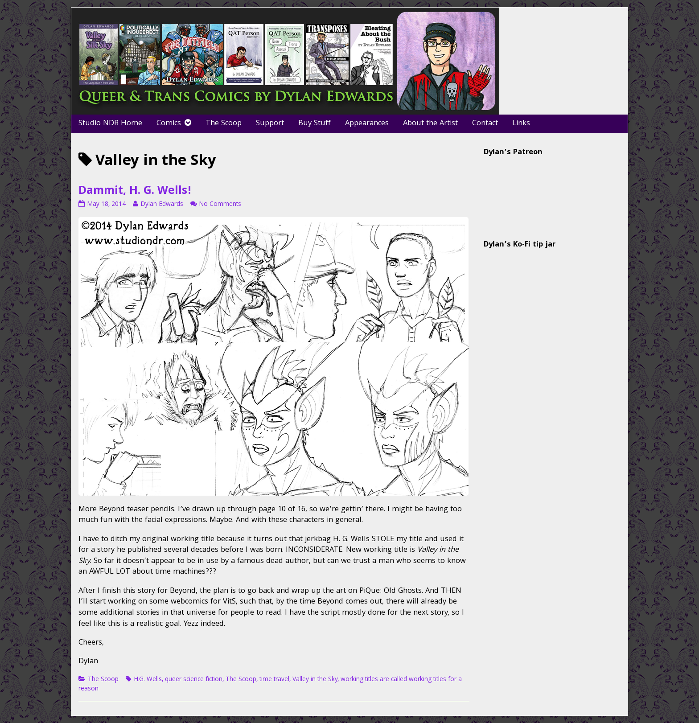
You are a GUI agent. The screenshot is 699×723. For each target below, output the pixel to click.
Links (521, 123)
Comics (168, 123)
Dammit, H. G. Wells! (135, 191)
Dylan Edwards (161, 204)
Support (270, 123)
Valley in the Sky (314, 679)
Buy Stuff (314, 123)
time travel (274, 679)
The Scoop (224, 123)
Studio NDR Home (110, 123)
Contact (485, 123)
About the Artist (430, 123)
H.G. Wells (148, 679)
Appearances (367, 123)
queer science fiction (193, 679)
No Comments (220, 204)
